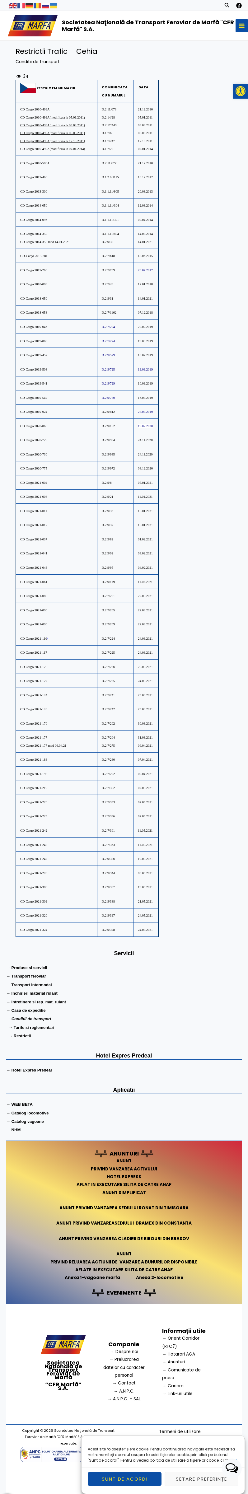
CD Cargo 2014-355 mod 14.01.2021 (45, 242)
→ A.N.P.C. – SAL (124, 1399)
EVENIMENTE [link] (124, 1292)
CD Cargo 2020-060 (33, 426)
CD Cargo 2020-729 (33, 440)
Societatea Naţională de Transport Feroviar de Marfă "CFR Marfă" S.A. (148, 25)
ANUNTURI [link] (124, 1153)
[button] (240, 91)
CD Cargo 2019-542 (33, 397)
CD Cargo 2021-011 (33, 511)
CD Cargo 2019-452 (33, 355)
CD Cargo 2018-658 (33, 312)
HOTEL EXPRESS (124, 1177)
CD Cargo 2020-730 (33, 454)
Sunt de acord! (125, 1481)
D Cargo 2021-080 (33, 596)
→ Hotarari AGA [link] (178, 1354)
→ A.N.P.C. (124, 1391)
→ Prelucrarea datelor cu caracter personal (124, 1367)
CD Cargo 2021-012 (33, 525)
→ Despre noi (124, 1352)
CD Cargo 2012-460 (33, 177)
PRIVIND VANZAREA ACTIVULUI (124, 1169)
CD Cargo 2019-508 (33, 369)
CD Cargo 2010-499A (35, 109)
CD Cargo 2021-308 (33, 887)
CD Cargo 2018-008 (33, 284)
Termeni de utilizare (180, 1432)
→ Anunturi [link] (173, 1362)
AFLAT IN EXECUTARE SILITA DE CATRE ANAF (124, 1185)
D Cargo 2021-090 (33, 610)
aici (233, 1463)
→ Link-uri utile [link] (177, 1394)
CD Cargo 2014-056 (33, 205)
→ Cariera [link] (173, 1386)
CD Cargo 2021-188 (33, 759)
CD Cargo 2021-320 (33, 915)
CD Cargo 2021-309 (33, 901)
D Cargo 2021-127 (33, 681)
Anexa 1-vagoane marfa (92, 1278)
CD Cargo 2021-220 (33, 802)
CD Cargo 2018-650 (33, 298)
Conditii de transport (38, 62)
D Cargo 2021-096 (33, 624)
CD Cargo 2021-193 (33, 774)
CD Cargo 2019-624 (33, 411)
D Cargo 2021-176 (33, 723)
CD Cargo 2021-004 (33, 482)
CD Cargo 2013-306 (33, 191)
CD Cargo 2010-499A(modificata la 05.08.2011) (52, 133)
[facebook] (239, 5)
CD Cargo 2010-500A (35, 163)
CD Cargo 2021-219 (33, 788)
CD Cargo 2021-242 (33, 830)
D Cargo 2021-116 (33, 638)
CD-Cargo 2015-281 (34, 256)
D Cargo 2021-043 (33, 567)
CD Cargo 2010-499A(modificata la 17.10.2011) (52, 141)
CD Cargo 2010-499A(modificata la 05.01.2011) (52, 117)
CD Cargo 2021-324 (33, 929)
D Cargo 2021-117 (33, 652)
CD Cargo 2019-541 (33, 383)
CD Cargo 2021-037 (33, 539)
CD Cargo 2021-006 (33, 496)
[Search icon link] (227, 6)
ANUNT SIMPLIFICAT (124, 1193)
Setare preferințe (201, 1481)
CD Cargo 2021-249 (33, 873)
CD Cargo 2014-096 (34, 220)
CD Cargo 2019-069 (33, 341)
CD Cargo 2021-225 (33, 816)
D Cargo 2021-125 (33, 667)
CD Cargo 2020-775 (33, 468)
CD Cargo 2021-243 (33, 845)
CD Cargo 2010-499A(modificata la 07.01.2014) (52, 149)
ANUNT (124, 1161)
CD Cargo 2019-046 (33, 327)
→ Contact (124, 1383)
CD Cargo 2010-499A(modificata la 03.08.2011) (52, 125)
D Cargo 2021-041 (33, 553)
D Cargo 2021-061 (33, 582)
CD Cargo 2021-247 (33, 859)
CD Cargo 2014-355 (33, 234)
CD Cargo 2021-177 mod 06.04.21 (43, 745)
